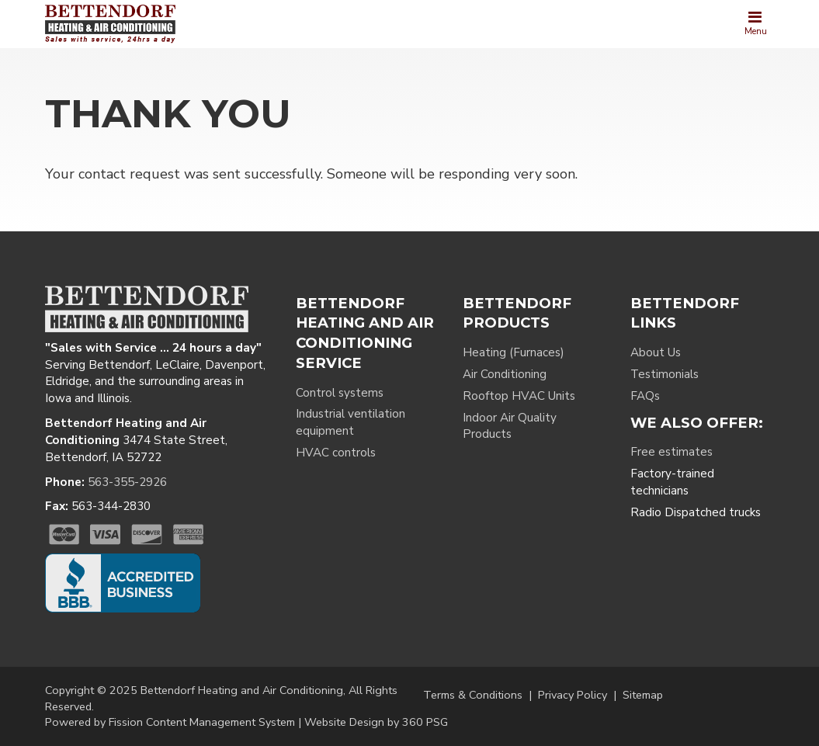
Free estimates (671, 452)
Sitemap (643, 695)
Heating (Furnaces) (513, 352)
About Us (655, 352)
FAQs (645, 396)
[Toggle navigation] (756, 24)
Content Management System (220, 722)
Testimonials (664, 374)
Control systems (339, 393)
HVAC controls (336, 452)
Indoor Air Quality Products (510, 426)
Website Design (344, 722)
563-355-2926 (127, 482)
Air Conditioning (505, 374)
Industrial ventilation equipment (350, 422)
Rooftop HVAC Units (519, 396)
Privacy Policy (572, 695)
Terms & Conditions (472, 695)
